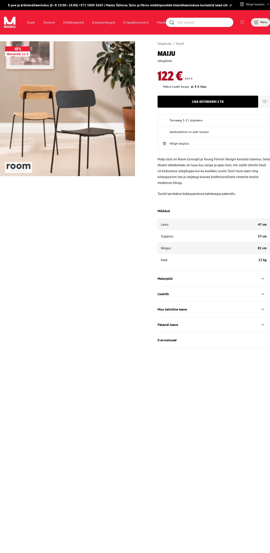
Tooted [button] (49, 22)
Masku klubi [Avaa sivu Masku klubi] (167, 22)
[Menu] (260, 22)
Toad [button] (31, 22)
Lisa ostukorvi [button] (208, 112)
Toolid (180, 44)
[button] (265, 112)
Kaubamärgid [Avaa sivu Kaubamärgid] (103, 22)
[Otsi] (219, 22)
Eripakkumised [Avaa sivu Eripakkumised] (135, 22)
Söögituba (164, 44)
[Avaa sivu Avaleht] (9, 22)
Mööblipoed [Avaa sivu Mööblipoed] (73, 22)
